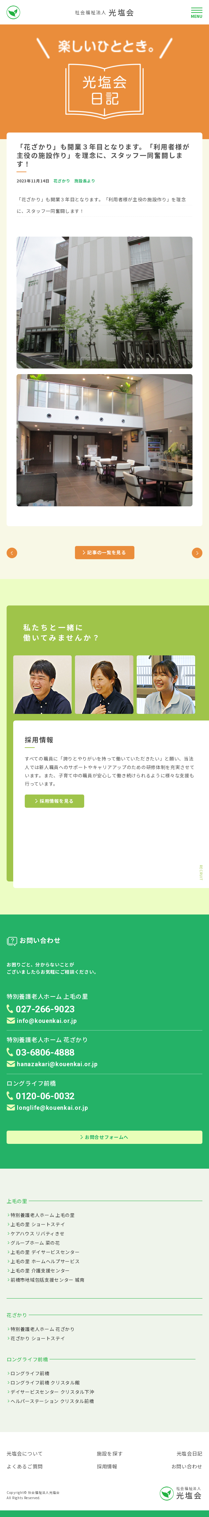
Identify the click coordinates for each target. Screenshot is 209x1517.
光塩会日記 (190, 1453)
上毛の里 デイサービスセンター (45, 1252)
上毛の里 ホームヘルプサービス (45, 1261)
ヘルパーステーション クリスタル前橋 (52, 1401)
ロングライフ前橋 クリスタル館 (45, 1382)
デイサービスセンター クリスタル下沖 (52, 1391)
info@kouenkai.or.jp (42, 1020)
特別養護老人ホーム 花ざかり (43, 1329)
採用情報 (107, 1466)
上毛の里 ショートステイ (38, 1224)
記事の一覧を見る (104, 552)
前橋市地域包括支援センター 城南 (48, 1279)
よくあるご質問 (25, 1466)
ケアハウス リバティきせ (37, 1233)
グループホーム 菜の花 (35, 1242)
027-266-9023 (45, 1009)
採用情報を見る (54, 800)
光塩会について (25, 1453)
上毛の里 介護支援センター (40, 1270)
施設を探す (110, 1453)
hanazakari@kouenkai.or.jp (52, 1064)
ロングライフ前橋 (30, 1373)
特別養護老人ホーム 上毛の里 (43, 1215)
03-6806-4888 (45, 1052)
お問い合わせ (186, 1466)
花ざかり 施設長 (70, 180)
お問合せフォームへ (104, 1137)
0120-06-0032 (45, 1096)
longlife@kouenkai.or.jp (47, 1107)
